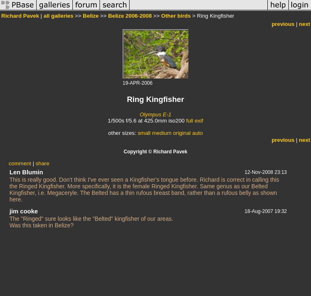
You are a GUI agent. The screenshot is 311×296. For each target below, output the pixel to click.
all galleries (59, 16)
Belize (91, 16)
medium (161, 133)
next (304, 24)
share (42, 163)
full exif (194, 121)
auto (197, 133)
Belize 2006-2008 (130, 16)
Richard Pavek (20, 16)
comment (20, 163)
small (144, 133)
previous (283, 24)
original (182, 133)
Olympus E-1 (155, 114)
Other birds (176, 16)
